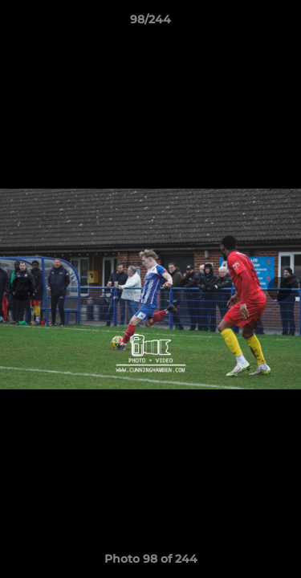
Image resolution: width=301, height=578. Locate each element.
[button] (281, 23)
